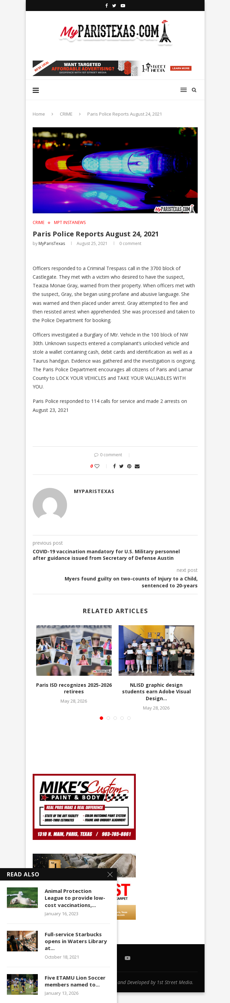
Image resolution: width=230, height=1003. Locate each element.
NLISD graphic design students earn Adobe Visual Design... (156, 692)
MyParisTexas (52, 243)
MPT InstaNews (70, 222)
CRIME (66, 114)
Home (39, 114)
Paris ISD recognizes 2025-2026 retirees (74, 688)
